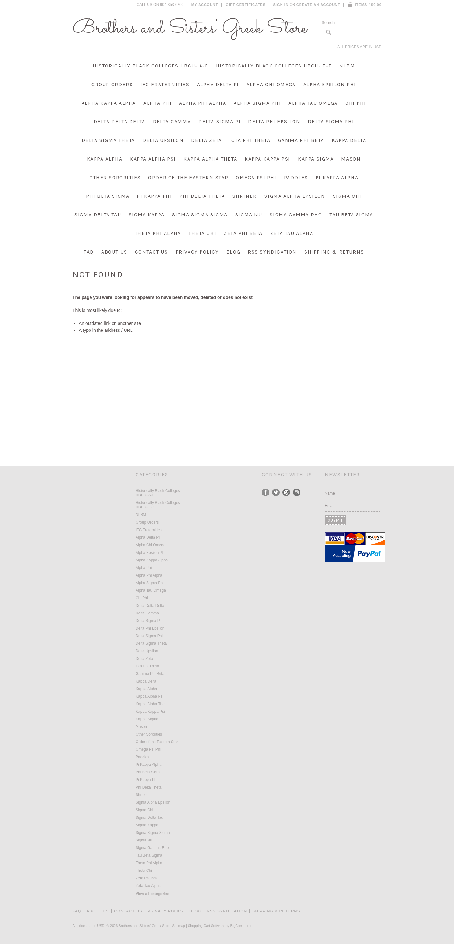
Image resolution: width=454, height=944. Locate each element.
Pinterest (286, 492)
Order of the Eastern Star (188, 177)
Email (329, 505)
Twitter (276, 492)
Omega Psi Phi (256, 177)
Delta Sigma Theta (108, 140)
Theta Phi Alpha (158, 233)
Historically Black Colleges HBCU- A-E (150, 66)
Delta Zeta (206, 140)
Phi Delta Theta (202, 196)
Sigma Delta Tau (97, 215)
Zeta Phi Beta (243, 233)
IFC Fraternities (164, 84)
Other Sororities (115, 177)
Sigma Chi (347, 196)
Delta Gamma (172, 122)
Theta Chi (202, 233)
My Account (204, 5)
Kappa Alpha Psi (153, 159)
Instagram (297, 492)
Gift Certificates (245, 5)
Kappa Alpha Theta (210, 159)
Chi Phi (355, 103)
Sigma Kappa (147, 215)
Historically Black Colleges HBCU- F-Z (274, 66)
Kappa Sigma (316, 159)
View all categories (152, 894)
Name (330, 493)
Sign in (280, 5)
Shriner (244, 196)
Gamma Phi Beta (301, 140)
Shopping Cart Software (206, 926)
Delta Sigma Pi (219, 122)
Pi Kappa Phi (154, 196)
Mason (351, 159)
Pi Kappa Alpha (337, 177)
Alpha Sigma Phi (257, 103)
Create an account (318, 5)
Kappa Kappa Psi (267, 159)
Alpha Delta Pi (218, 84)
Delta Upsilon (163, 140)
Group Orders (112, 84)
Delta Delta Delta (119, 122)
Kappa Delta (349, 140)
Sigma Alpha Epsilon (294, 196)
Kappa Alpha (105, 159)
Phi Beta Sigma (107, 196)
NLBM (347, 66)
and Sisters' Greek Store (190, 28)
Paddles (296, 177)
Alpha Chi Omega (271, 84)
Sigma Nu (248, 215)
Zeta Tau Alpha (291, 233)
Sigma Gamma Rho (296, 215)
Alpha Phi (157, 103)
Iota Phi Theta (249, 140)
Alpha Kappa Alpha (109, 103)
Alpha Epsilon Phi (329, 84)
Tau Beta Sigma (351, 215)
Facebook (266, 492)
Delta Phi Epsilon (274, 122)
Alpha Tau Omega (313, 103)
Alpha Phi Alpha (202, 103)
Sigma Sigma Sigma (200, 215)
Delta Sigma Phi (331, 122)
